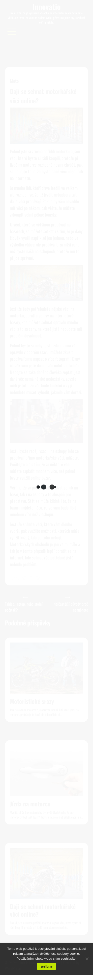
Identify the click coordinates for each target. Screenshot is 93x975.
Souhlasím (47, 966)
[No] (86, 958)
